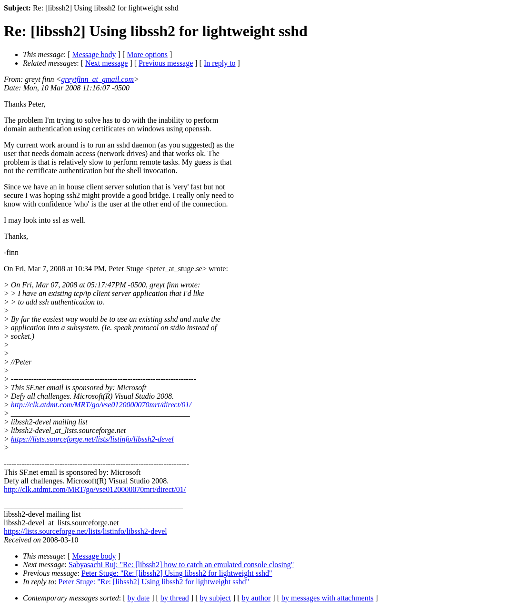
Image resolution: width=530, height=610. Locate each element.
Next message (106, 63)
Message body (94, 54)
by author (255, 598)
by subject (215, 598)
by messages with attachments (327, 598)
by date (139, 598)
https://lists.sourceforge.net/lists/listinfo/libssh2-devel (92, 439)
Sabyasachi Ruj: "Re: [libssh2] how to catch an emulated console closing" (181, 565)
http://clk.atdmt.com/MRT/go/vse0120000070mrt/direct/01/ (101, 405)
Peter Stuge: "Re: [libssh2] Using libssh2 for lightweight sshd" (176, 573)
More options (147, 54)
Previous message (166, 63)
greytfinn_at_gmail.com (97, 79)
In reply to (220, 63)
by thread (174, 598)
